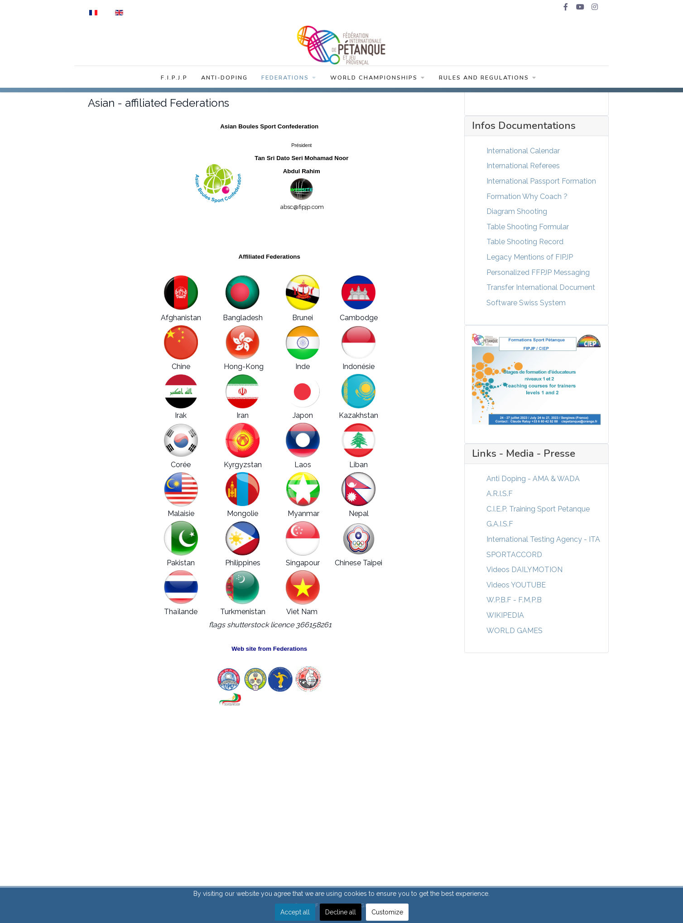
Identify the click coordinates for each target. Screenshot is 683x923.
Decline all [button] (340, 912)
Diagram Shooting (516, 211)
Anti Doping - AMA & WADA (533, 478)
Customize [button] (387, 912)
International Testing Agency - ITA (543, 539)
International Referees (523, 165)
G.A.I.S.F (499, 524)
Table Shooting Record (524, 241)
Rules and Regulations (488, 78)
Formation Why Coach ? (527, 196)
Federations (289, 78)
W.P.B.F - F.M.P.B (514, 600)
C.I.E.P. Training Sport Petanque (538, 509)
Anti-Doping (224, 78)
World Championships (377, 78)
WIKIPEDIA (505, 615)
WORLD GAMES (514, 630)
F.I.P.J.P (174, 78)
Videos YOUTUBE (516, 585)
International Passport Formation (541, 181)
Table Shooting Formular (527, 226)
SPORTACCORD (514, 554)
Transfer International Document (540, 287)
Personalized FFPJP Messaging (538, 272)
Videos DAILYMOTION (524, 569)
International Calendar (523, 151)
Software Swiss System (526, 302)
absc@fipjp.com (302, 206)
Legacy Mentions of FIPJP (529, 257)
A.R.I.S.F (499, 493)
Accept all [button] (295, 912)
